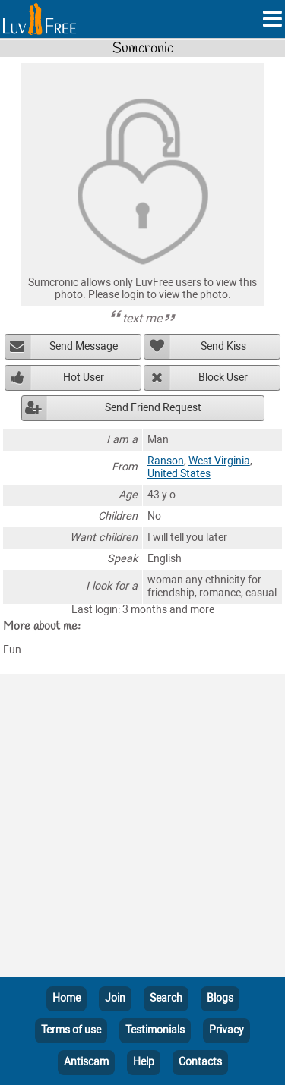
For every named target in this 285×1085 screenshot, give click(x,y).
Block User (223, 377)
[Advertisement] (142, 828)
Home (66, 998)
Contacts (200, 1061)
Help (143, 1061)
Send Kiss (223, 346)
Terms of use (71, 1030)
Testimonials (155, 1030)
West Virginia (219, 460)
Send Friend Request (153, 407)
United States (179, 473)
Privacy (226, 1030)
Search (166, 998)
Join (115, 998)
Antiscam (86, 1061)
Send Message (83, 346)
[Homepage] (39, 19)
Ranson (165, 460)
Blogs (220, 998)
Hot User (83, 377)
